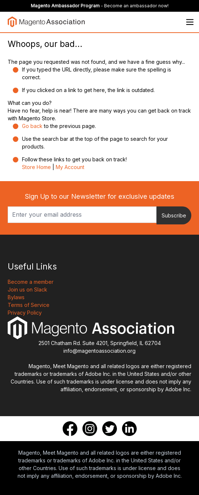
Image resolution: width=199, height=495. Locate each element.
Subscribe (174, 215)
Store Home (36, 167)
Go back (32, 126)
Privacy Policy (25, 312)
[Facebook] (70, 428)
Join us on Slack (27, 289)
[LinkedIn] (129, 428)
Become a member (31, 282)
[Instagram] (89, 428)
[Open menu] (190, 22)
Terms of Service (28, 305)
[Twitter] (109, 428)
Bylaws (16, 297)
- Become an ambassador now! (100, 5)
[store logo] (46, 21)
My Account (70, 167)
